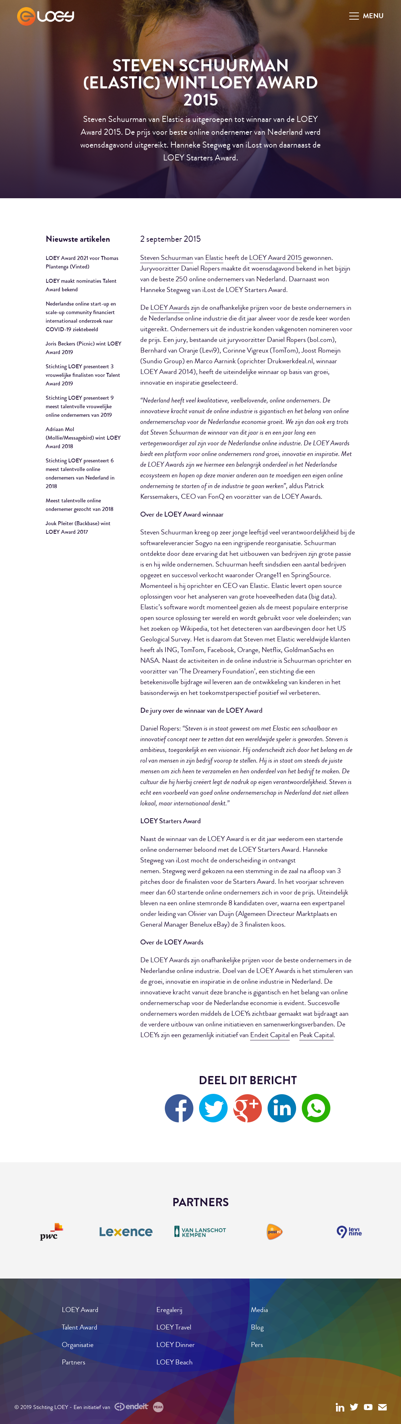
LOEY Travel (173, 1327)
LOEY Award (80, 1310)
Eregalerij (169, 1310)
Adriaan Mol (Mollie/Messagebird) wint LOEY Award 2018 (83, 437)
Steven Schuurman (166, 257)
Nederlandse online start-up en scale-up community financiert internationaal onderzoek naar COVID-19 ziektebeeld (81, 316)
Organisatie (77, 1345)
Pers (257, 1345)
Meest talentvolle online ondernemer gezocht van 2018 (79, 504)
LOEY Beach (174, 1362)
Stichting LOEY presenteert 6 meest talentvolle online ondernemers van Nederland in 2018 (80, 473)
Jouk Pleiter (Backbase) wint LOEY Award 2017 (78, 527)
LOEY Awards (169, 307)
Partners (73, 1362)
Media (259, 1310)
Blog (257, 1327)
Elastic (214, 257)
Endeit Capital (270, 1035)
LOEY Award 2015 (275, 257)
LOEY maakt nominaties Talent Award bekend (81, 285)
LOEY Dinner (175, 1345)
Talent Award (79, 1327)
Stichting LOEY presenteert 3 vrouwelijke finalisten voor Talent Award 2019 (83, 375)
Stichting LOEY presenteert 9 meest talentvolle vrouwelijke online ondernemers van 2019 (80, 406)
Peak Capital (316, 1035)
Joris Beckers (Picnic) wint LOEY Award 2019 (83, 347)
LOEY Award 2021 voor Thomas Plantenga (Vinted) (82, 262)
